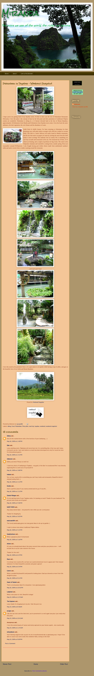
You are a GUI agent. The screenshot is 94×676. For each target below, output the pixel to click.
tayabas (37, 426)
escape (9, 611)
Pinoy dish (25, 426)
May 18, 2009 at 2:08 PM (14, 470)
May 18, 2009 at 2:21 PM (14, 491)
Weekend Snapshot (38, 402)
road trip (31, 426)
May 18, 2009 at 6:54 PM (14, 566)
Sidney (9, 436)
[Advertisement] (35, 654)
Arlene (9, 544)
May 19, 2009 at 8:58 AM (14, 607)
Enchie (9, 486)
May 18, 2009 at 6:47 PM (14, 555)
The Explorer (11, 601)
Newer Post (7, 664)
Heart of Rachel (12, 582)
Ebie (8, 445)
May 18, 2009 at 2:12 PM (14, 482)
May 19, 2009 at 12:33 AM (15, 597)
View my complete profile (80, 107)
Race (8, 559)
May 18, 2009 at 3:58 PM (14, 503)
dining (9, 426)
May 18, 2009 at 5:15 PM (14, 530)
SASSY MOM (10, 507)
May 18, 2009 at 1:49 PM (14, 441)
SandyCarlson (11, 534)
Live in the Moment (27, 74)
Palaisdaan (18, 426)
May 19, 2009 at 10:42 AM (15, 618)
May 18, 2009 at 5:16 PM (14, 539)
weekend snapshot (51, 426)
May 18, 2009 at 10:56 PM (15, 587)
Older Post (64, 664)
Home (7, 74)
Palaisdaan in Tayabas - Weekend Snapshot (27, 83)
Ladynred (9, 592)
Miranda (20, 13)
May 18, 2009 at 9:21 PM (14, 578)
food (13, 426)
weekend (42, 426)
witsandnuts (10, 632)
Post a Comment (10, 643)
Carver (9, 571)
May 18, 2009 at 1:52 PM (14, 455)
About (15, 74)
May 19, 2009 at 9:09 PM (14, 639)
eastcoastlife (11, 520)
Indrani (9, 474)
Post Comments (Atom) (39, 671)
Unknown (9, 459)
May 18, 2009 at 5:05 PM (14, 516)
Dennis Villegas (11, 495)
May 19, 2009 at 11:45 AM (15, 628)
